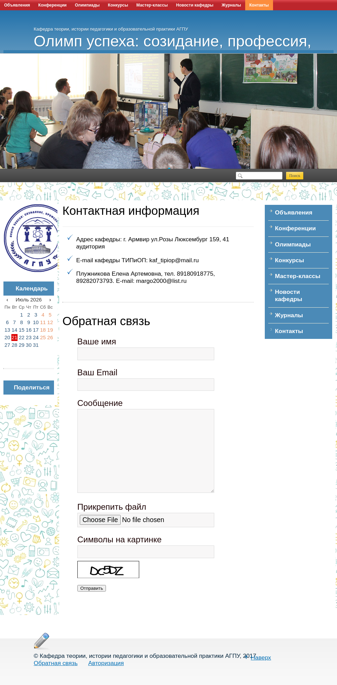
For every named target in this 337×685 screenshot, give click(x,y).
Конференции (52, 5)
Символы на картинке (119, 539)
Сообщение (100, 403)
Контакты (259, 5)
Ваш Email (97, 372)
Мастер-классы (152, 5)
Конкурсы (118, 5)
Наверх (261, 657)
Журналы (231, 5)
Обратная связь (56, 663)
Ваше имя (96, 341)
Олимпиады (87, 5)
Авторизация (106, 663)
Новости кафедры (195, 5)
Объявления (17, 5)
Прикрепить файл (111, 506)
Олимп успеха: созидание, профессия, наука (185, 47)
